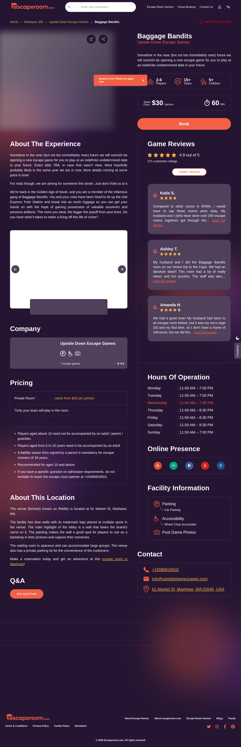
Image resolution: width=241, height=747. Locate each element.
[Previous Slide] (15, 279)
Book (184, 124)
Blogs (220, 718)
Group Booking (185, 7)
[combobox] (99, 7)
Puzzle (232, 718)
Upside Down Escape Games (70, 22)
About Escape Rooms (137, 718)
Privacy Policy (39, 726)
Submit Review (189, 172)
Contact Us (206, 7)
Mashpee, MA (34, 22)
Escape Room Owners (158, 7)
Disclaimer (79, 726)
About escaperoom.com (168, 718)
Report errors (217, 22)
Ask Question (26, 609)
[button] (40, 317)
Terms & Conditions (16, 726)
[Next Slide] (122, 279)
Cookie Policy (60, 726)
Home (14, 22)
